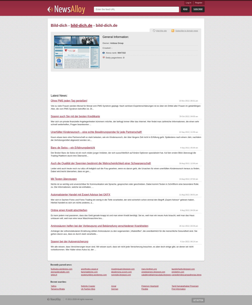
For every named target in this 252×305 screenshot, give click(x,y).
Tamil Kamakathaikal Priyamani (185, 286)
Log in (188, 3)
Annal (113, 286)
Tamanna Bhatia (58, 289)
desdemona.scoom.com (121, 272)
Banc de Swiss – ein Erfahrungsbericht (73, 147)
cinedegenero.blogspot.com (153, 272)
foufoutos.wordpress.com (61, 269)
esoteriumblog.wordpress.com (94, 275)
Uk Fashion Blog (88, 289)
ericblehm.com (178, 272)
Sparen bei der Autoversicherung (69, 241)
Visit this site (161, 31)
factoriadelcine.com (89, 272)
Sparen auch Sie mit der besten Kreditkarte (75, 116)
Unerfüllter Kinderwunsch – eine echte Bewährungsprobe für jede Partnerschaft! (96, 132)
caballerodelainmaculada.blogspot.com (156, 275)
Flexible (144, 289)
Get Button (198, 300)
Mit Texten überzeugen (64, 179)
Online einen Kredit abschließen (69, 210)
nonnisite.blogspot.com (121, 275)
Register (198, 3)
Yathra (53, 286)
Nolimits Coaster (88, 286)
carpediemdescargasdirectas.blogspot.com (187, 275)
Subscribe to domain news (186, 31)
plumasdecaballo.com (60, 272)
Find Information (179, 289)
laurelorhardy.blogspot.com (183, 269)
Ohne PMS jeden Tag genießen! (69, 101)
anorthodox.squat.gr (89, 269)
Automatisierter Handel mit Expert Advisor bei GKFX (80, 194)
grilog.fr (54, 275)
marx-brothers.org (149, 269)
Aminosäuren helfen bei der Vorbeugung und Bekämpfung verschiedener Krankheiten (99, 226)
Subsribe (198, 9)
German (114, 289)
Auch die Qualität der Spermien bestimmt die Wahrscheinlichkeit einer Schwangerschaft (101, 163)
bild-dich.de (81, 25)
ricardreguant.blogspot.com (123, 269)
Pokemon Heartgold (149, 286)
